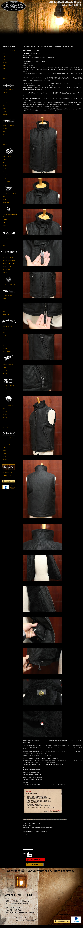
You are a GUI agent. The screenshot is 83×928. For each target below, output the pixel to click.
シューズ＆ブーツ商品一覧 (8, 388)
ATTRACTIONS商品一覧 (8, 259)
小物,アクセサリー (7, 80)
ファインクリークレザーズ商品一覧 (10, 218)
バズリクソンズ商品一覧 (8, 407)
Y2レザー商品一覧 (7, 241)
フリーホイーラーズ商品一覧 (9, 52)
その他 (4, 228)
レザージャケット (6, 55)
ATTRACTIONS (6, 275)
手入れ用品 (5, 376)
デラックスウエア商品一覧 (8, 128)
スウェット (5, 101)
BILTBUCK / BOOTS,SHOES (9, 262)
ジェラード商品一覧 (7, 158)
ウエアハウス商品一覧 (7, 328)
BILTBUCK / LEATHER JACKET (9, 266)
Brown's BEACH (6, 316)
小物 (4, 347)
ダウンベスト (5, 202)
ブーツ (4, 370)
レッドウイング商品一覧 (8, 367)
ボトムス (5, 174)
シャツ (4, 111)
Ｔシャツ (5, 65)
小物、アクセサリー (7, 247)
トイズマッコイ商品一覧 (8, 92)
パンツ (4, 77)
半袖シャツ (5, 71)
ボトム (4, 335)
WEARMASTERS (6, 272)
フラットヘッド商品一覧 (8, 440)
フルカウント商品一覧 (7, 298)
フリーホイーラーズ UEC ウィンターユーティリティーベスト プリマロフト (48, 49)
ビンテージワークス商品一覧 (9, 287)
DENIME (5, 350)
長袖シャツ (5, 68)
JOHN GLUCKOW (7, 183)
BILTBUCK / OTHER (7, 269)
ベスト (4, 74)
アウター (5, 58)
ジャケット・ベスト (7, 446)
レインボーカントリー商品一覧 (9, 195)
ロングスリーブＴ (6, 62)
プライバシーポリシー (7, 478)
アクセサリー (5, 180)
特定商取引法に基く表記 (8, 475)
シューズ (5, 177)
